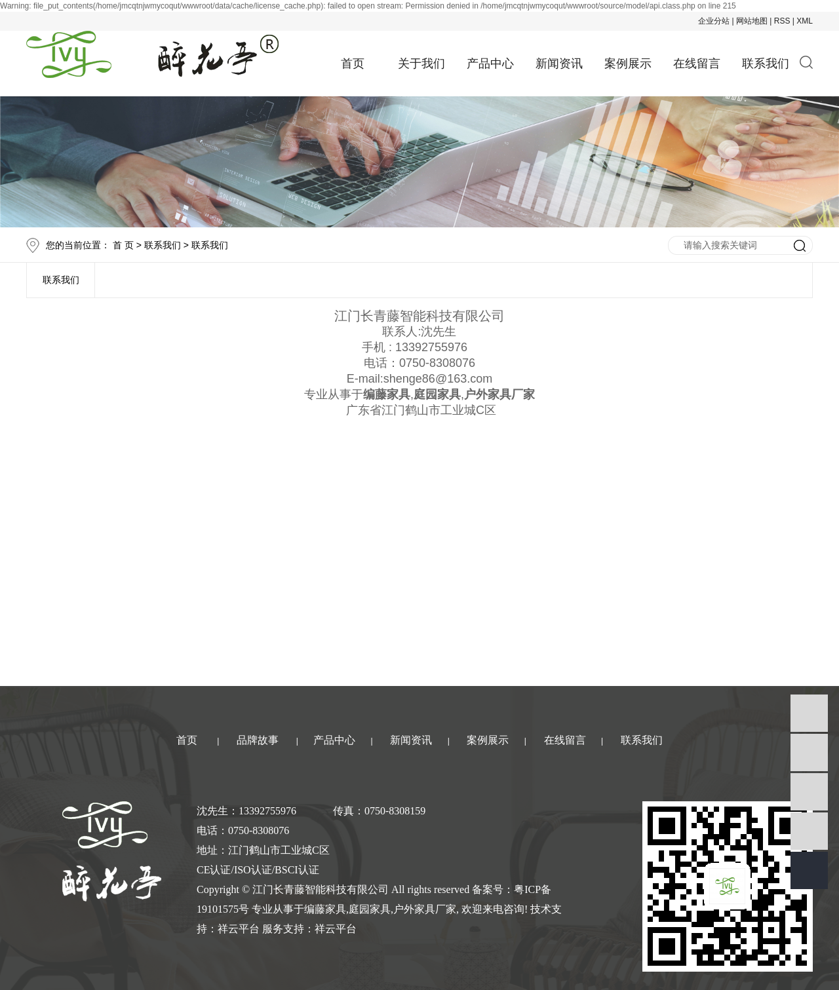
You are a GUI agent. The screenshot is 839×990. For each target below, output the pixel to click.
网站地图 (752, 21)
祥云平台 (239, 928)
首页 (352, 63)
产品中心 (490, 63)
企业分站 (714, 21)
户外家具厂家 (424, 909)
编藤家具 (325, 909)
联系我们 (765, 63)
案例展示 (628, 63)
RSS (782, 21)
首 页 (123, 245)
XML (804, 21)
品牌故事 (258, 740)
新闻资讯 (559, 63)
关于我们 (421, 63)
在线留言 (696, 63)
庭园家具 (370, 909)
